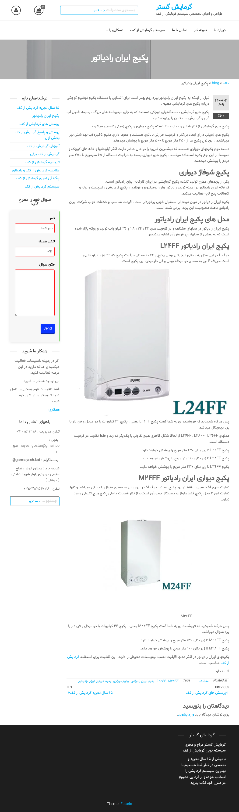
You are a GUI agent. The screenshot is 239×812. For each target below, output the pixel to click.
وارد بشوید (186, 714)
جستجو (99, 10)
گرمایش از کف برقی (45, 154)
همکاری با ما (114, 30)
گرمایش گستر (174, 7)
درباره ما (220, 30)
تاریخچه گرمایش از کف (42, 162)
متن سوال (47, 264)
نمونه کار (200, 30)
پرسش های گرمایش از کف (39, 124)
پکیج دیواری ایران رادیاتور (94, 681)
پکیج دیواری (121, 681)
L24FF (161, 681)
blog (215, 83)
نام (52, 218)
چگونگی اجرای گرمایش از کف (38, 178)
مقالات (203, 681)
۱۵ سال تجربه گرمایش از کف (38, 107)
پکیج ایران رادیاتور (142, 681)
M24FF (173, 681)
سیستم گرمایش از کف (147, 30)
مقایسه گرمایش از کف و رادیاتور (36, 170)
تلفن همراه (47, 241)
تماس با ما (179, 30)
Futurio (126, 804)
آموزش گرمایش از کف (43, 146)
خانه (226, 83)
